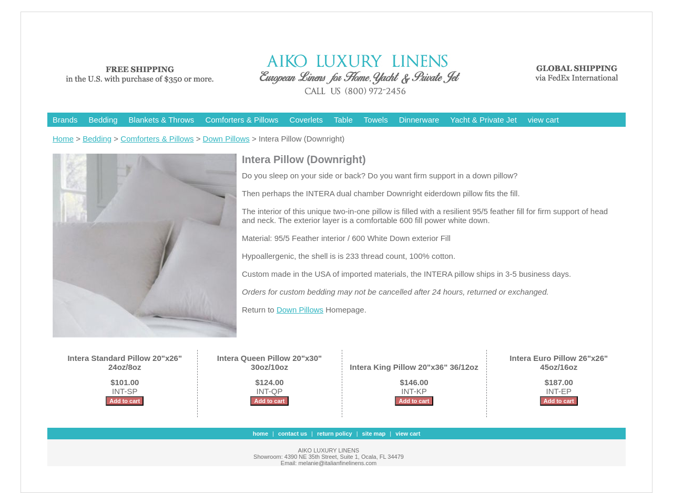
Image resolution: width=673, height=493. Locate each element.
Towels (376, 119)
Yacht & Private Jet (483, 119)
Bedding (103, 119)
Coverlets (306, 119)
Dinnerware (419, 119)
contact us (292, 433)
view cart (543, 119)
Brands (65, 119)
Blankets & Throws (162, 119)
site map (374, 433)
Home (63, 138)
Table (343, 119)
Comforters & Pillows (241, 119)
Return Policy (334, 433)
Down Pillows (226, 138)
